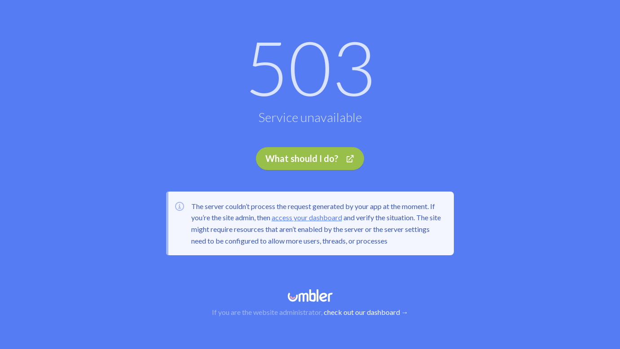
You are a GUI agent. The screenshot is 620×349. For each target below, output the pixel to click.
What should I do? (310, 158)
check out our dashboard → (366, 312)
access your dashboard (307, 217)
